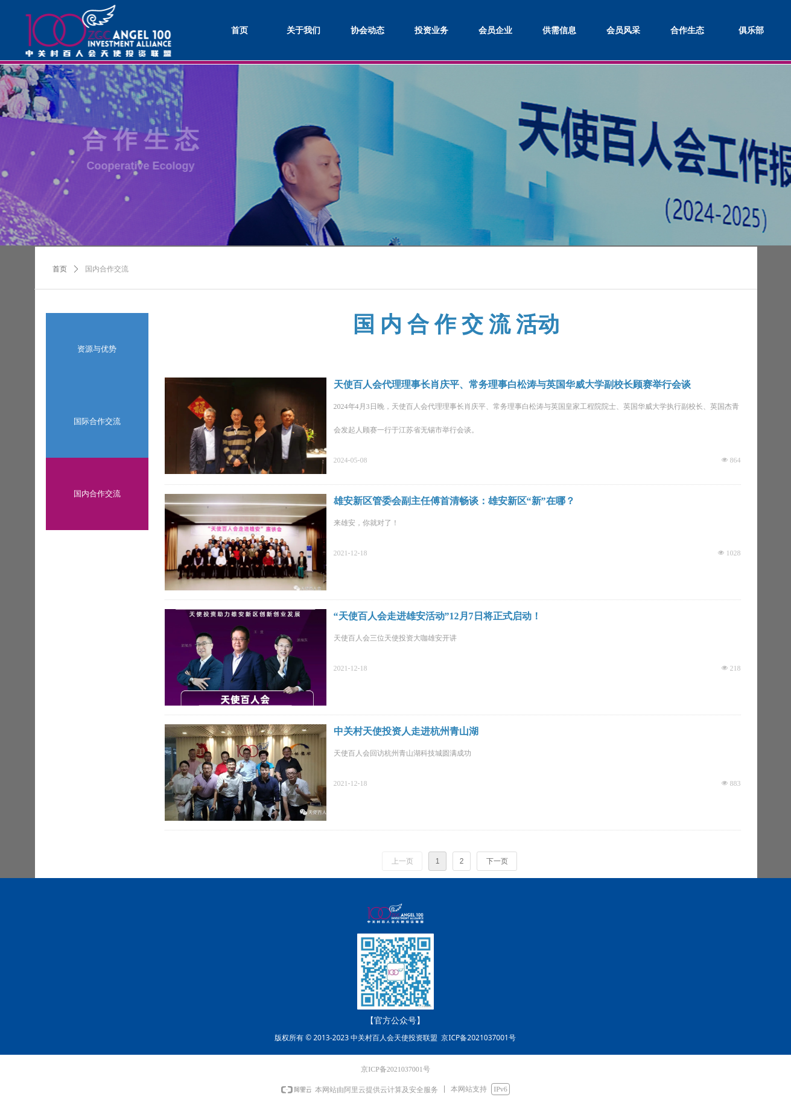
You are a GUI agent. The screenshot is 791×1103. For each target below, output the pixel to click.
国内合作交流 (107, 269)
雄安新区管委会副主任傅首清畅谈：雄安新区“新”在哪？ (454, 501)
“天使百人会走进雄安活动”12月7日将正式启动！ (437, 616)
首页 (59, 269)
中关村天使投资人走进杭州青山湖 (406, 731)
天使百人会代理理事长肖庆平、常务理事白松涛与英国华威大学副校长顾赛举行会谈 (512, 384)
